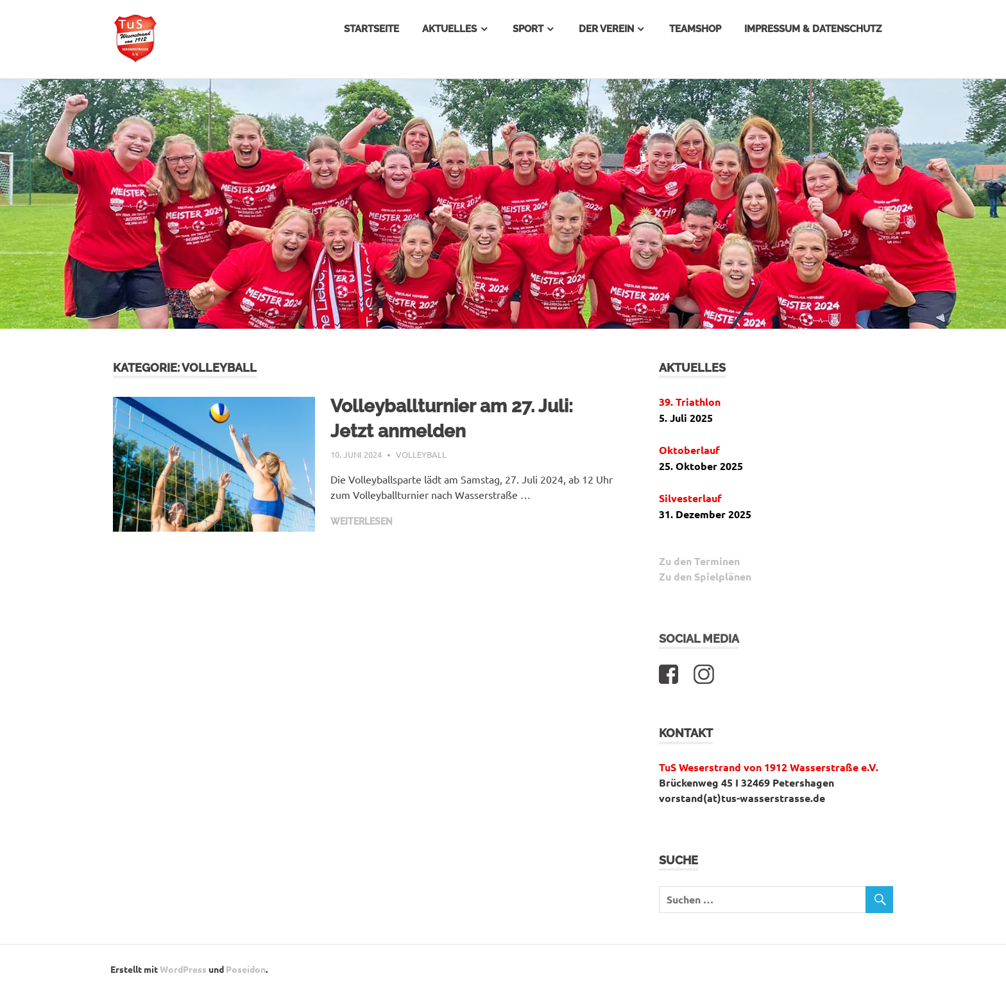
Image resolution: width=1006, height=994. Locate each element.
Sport (528, 29)
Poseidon (246, 969)
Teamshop (695, 29)
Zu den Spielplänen (705, 576)
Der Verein (606, 29)
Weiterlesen (361, 521)
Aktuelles (449, 29)
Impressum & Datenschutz (813, 29)
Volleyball (421, 454)
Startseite (371, 29)
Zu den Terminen (699, 561)
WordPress (183, 969)
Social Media (699, 638)
